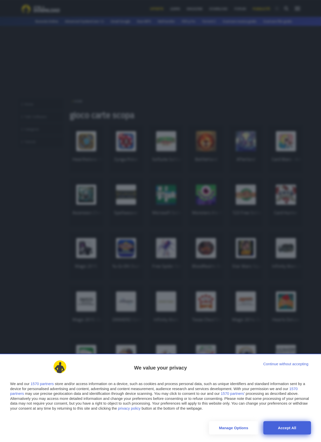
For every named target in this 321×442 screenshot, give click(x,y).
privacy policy (129, 408)
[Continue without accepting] (286, 364)
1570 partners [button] (42, 384)
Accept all (287, 428)
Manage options (233, 428)
